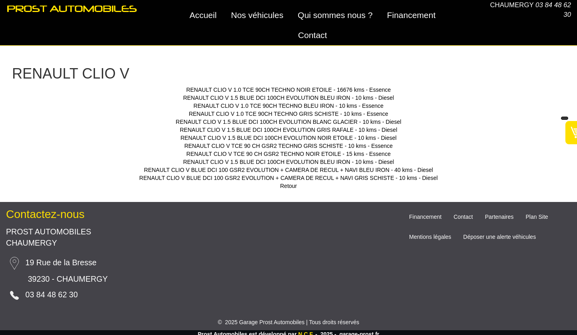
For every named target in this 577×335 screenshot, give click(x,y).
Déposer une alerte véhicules (499, 237)
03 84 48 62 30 (51, 294)
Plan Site (537, 217)
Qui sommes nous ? (335, 15)
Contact (312, 35)
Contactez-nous (45, 214)
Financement (411, 15)
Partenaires (499, 217)
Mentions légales (430, 237)
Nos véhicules (257, 15)
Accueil (203, 15)
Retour (288, 186)
